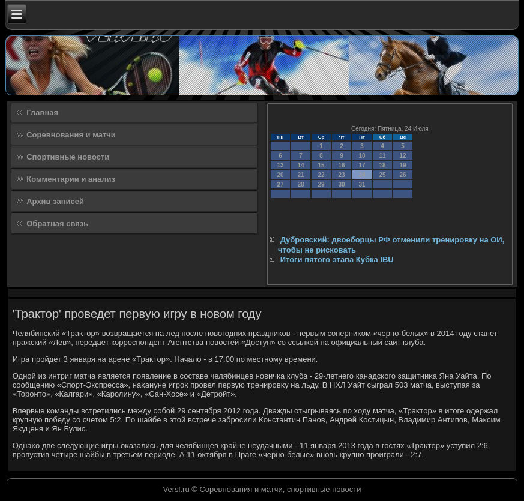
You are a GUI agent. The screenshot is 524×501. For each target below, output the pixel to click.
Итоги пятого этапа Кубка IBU (337, 259)
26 (402, 175)
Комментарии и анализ (70, 179)
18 (382, 165)
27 (280, 184)
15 (321, 165)
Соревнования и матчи (71, 134)
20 (280, 175)
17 (361, 165)
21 (300, 175)
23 (341, 175)
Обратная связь (57, 223)
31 (361, 184)
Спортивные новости (67, 156)
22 (321, 175)
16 (341, 165)
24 (361, 175)
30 (341, 184)
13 (280, 165)
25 (382, 175)
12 (402, 155)
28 (300, 184)
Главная (42, 112)
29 (321, 184)
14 (300, 165)
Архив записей (55, 201)
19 (402, 165)
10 (361, 155)
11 (382, 155)
